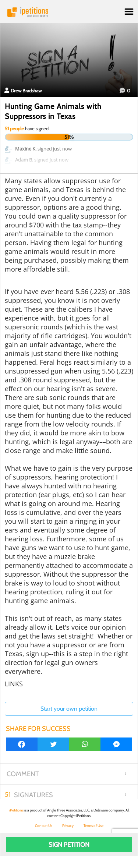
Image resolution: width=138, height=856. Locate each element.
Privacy (68, 825)
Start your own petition (69, 708)
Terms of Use (93, 825)
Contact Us (43, 825)
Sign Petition (69, 844)
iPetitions (69, 12)
